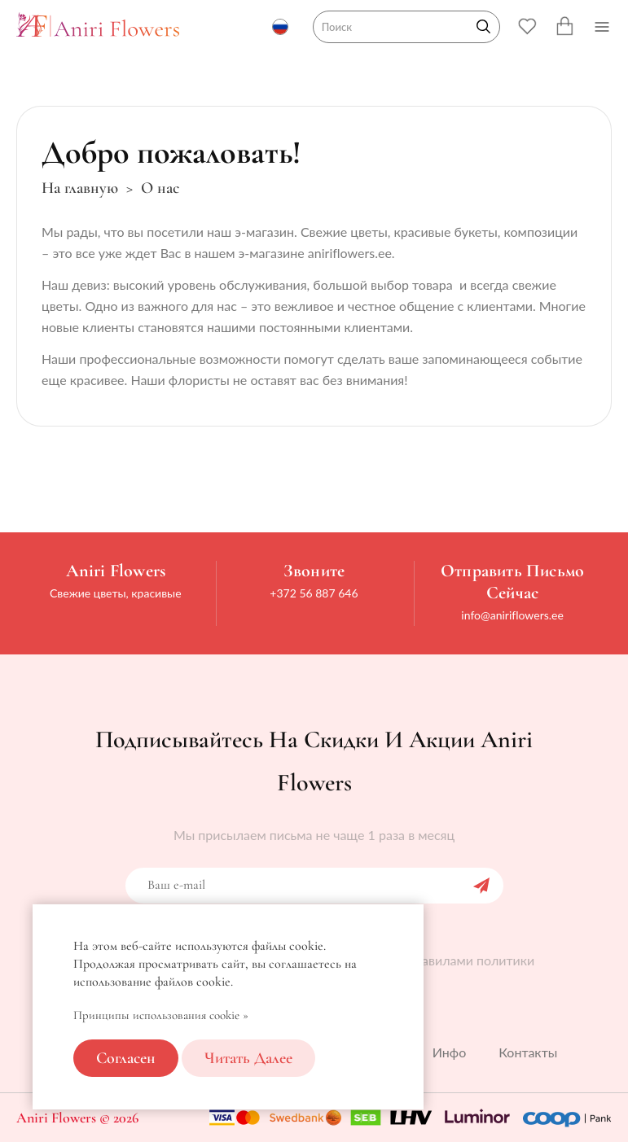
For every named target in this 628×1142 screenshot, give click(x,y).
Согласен (126, 1058)
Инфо (449, 1052)
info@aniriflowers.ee (512, 615)
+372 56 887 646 (314, 593)
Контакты (527, 1052)
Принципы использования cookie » (160, 1015)
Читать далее (248, 1058)
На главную (80, 188)
